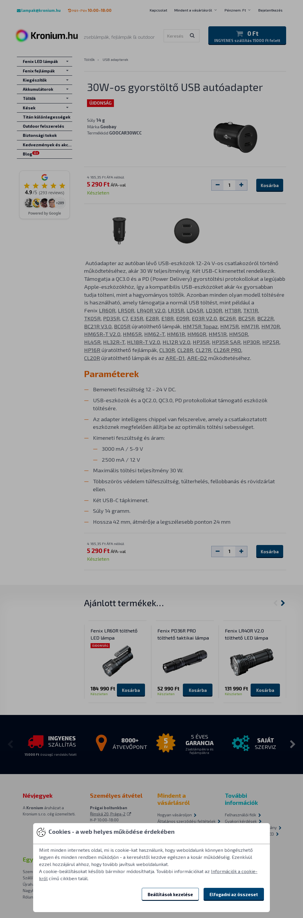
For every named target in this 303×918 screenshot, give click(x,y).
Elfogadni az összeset (233, 894)
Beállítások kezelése (170, 894)
